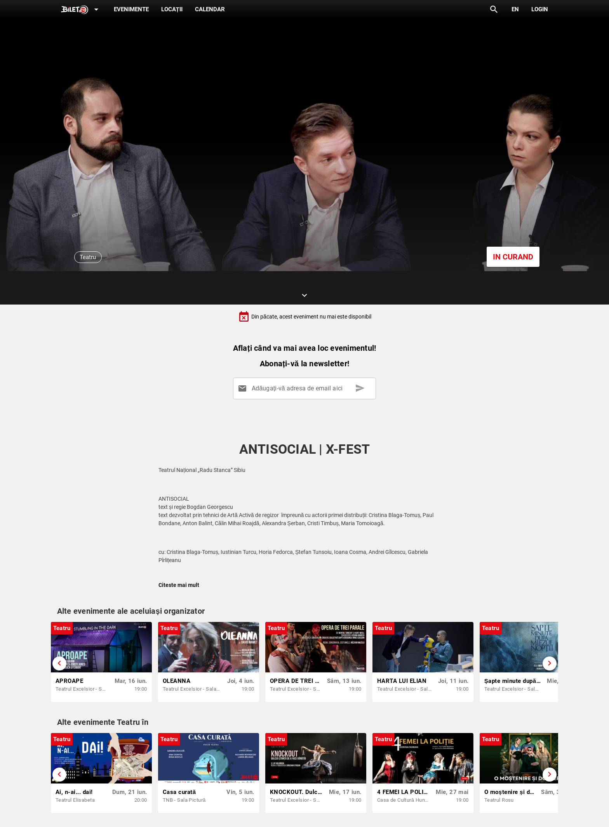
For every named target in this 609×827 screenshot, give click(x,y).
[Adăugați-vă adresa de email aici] (306, 388)
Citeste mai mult (178, 585)
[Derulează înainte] (550, 663)
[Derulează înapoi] (59, 663)
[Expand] (81, 10)
